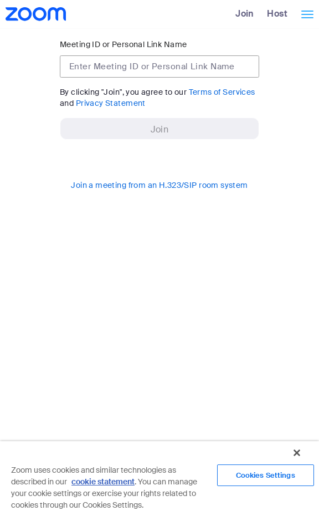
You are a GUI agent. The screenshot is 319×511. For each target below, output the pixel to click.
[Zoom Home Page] (34, 14)
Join (244, 13)
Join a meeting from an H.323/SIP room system (159, 185)
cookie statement (103, 482)
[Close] (297, 452)
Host (277, 13)
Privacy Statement (111, 103)
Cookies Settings (265, 475)
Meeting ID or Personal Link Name (123, 44)
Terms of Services (222, 92)
